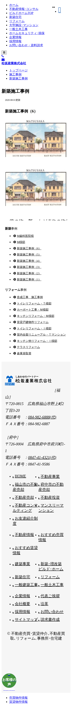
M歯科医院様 (25, 235)
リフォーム (17, 21)
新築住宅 (15, 17)
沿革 (44, 604)
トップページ (18, 70)
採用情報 (15, 41)
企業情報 (15, 37)
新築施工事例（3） (29, 267)
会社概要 (22, 604)
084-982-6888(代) (42, 417)
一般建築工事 (26, 585)
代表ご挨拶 (50, 596)
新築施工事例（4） (29, 260)
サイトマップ (26, 619)
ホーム (13, 5)
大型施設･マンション (23, 25)
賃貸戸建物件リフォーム (33, 322)
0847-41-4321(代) (42, 457)
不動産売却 (24, 497)
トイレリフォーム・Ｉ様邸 (34, 328)
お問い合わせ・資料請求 (26, 45)
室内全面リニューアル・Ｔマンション (41, 334)
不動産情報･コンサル (23, 9)
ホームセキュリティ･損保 (27, 33)
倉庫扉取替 (24, 353)
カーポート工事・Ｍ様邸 (33, 309)
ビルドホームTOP (21, 13)
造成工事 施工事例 (30, 297)
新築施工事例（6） (29, 248)
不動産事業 (50, 476)
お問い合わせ (52, 611)
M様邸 (21, 242)
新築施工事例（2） (29, 273)
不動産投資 (50, 497)
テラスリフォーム (28, 347)
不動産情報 (24, 535)
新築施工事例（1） (29, 279)
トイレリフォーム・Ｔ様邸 (34, 303)
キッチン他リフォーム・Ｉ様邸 (37, 340)
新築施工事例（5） (29, 254)
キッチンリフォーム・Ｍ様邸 (35, 316)
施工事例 (15, 74)
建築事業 (22, 564)
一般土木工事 (18, 29)
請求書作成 (50, 619)
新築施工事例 (18, 78)
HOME (20, 476)
